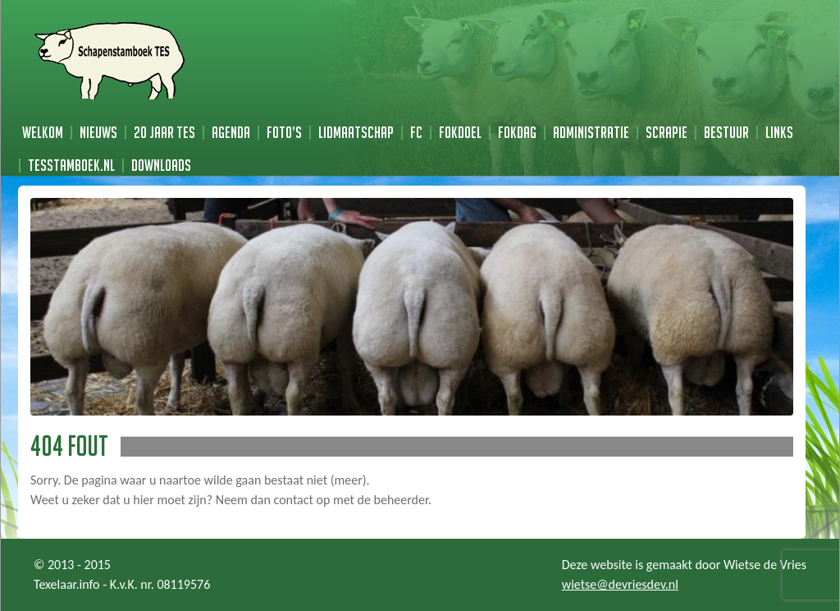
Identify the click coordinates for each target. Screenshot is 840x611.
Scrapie (666, 132)
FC (416, 132)
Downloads (161, 165)
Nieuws (98, 132)
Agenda (231, 132)
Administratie (591, 132)
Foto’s (284, 132)
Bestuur (726, 132)
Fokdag (517, 132)
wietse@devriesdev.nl (620, 584)
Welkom (42, 132)
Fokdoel (460, 132)
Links (779, 132)
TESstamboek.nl (71, 165)
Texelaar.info (67, 584)
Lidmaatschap (356, 132)
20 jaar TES (164, 132)
